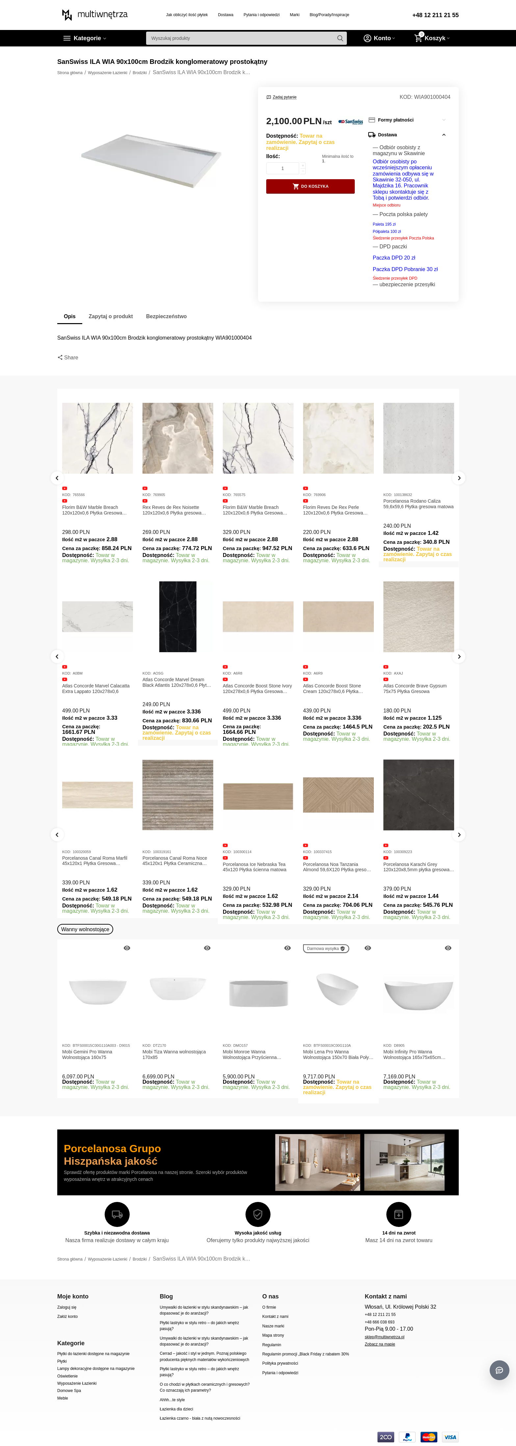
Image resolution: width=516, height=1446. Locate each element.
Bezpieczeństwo (166, 316)
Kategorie (87, 38)
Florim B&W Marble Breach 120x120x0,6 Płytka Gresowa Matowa (92, 510)
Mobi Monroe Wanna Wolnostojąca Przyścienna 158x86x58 (250, 1054)
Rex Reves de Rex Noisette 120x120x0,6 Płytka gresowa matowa (171, 510)
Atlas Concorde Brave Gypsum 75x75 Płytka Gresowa (415, 688)
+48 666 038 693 (380, 1322)
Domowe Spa (69, 1390)
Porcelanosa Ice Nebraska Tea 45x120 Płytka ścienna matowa (254, 867)
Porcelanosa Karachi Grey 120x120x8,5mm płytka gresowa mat (416, 867)
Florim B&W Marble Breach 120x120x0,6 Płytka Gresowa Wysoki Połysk (253, 510)
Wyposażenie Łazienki (76, 1383)
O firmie (269, 1307)
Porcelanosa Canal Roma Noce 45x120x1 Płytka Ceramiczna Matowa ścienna (174, 861)
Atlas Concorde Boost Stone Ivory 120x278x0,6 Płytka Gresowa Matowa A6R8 (257, 688)
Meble (62, 1398)
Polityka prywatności (280, 1363)
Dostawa (225, 15)
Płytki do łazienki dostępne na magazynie (93, 1353)
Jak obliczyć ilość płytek (187, 15)
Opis (70, 316)
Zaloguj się (66, 1307)
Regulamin (271, 1345)
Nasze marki (273, 1326)
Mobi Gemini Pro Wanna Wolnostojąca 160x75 (87, 1054)
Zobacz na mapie (380, 1344)
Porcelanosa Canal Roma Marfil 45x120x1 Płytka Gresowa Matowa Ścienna (94, 861)
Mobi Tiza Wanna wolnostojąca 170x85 (174, 1054)
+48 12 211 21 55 (435, 15)
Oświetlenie (67, 1376)
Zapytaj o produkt (111, 316)
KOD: (406, 97)
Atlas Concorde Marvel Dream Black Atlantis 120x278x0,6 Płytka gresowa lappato (177, 682)
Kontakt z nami (275, 1316)
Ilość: (273, 156)
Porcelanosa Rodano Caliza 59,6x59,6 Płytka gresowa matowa (418, 503)
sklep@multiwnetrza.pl (384, 1337)
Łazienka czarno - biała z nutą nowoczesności (200, 1418)
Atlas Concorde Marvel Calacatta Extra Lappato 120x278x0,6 (96, 688)
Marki (294, 15)
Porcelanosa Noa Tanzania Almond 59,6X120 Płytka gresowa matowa (337, 867)
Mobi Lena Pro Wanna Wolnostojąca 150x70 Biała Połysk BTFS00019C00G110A (338, 1054)
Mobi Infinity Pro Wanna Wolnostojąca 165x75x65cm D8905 (412, 1054)
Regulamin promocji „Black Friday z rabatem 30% (305, 1354)
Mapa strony (273, 1335)
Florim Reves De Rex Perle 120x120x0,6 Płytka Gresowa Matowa (333, 510)
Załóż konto (67, 1316)
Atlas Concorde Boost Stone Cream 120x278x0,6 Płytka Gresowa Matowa (332, 688)
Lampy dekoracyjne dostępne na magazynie (96, 1368)
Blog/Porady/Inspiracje (329, 15)
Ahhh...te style (172, 1400)
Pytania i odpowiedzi (262, 15)
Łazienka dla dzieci (176, 1409)
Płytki (62, 1361)
